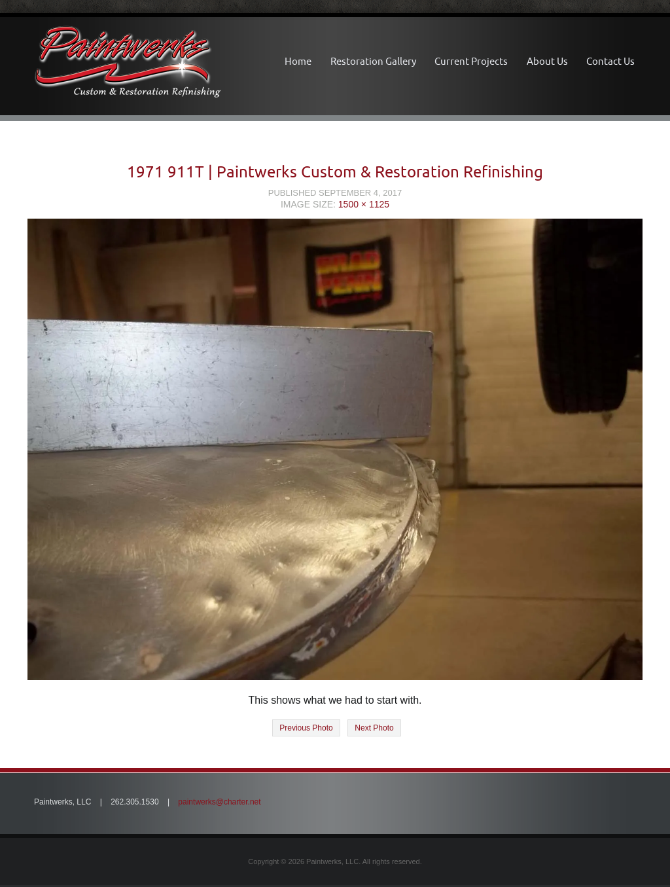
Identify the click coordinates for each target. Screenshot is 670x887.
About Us (547, 61)
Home (298, 61)
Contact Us (610, 61)
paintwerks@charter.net (219, 801)
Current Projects (471, 61)
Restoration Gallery (373, 61)
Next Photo (374, 728)
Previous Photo (305, 728)
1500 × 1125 (363, 204)
